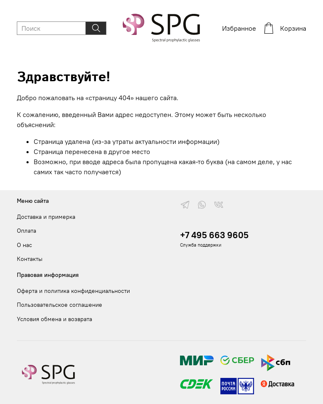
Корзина (284, 28)
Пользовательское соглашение (59, 304)
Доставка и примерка (46, 217)
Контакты (29, 259)
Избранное (239, 28)
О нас (24, 245)
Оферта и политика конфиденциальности (73, 291)
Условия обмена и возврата (54, 319)
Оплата (26, 230)
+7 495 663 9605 (214, 235)
